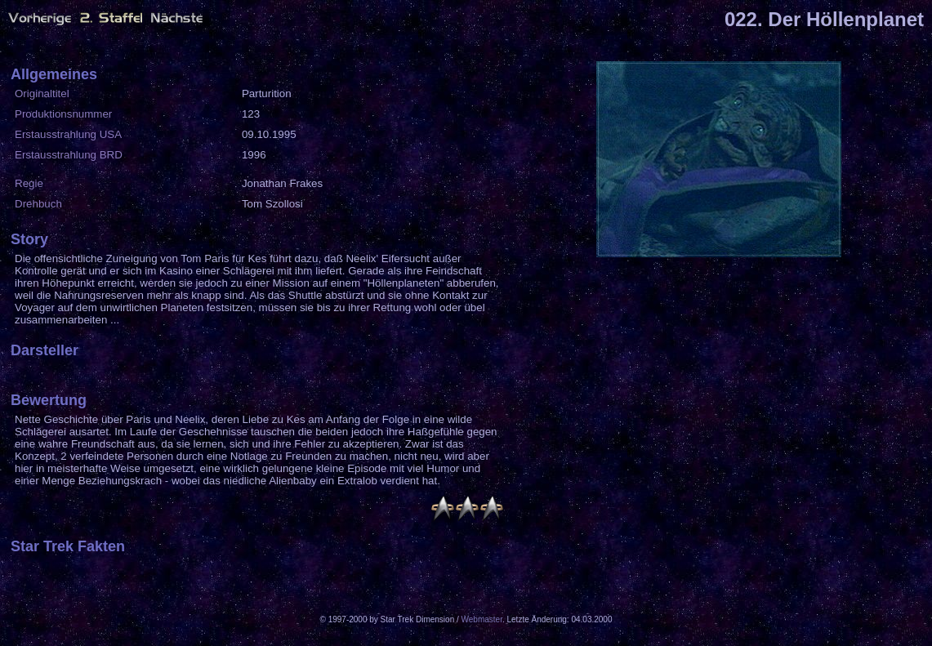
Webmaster (482, 619)
